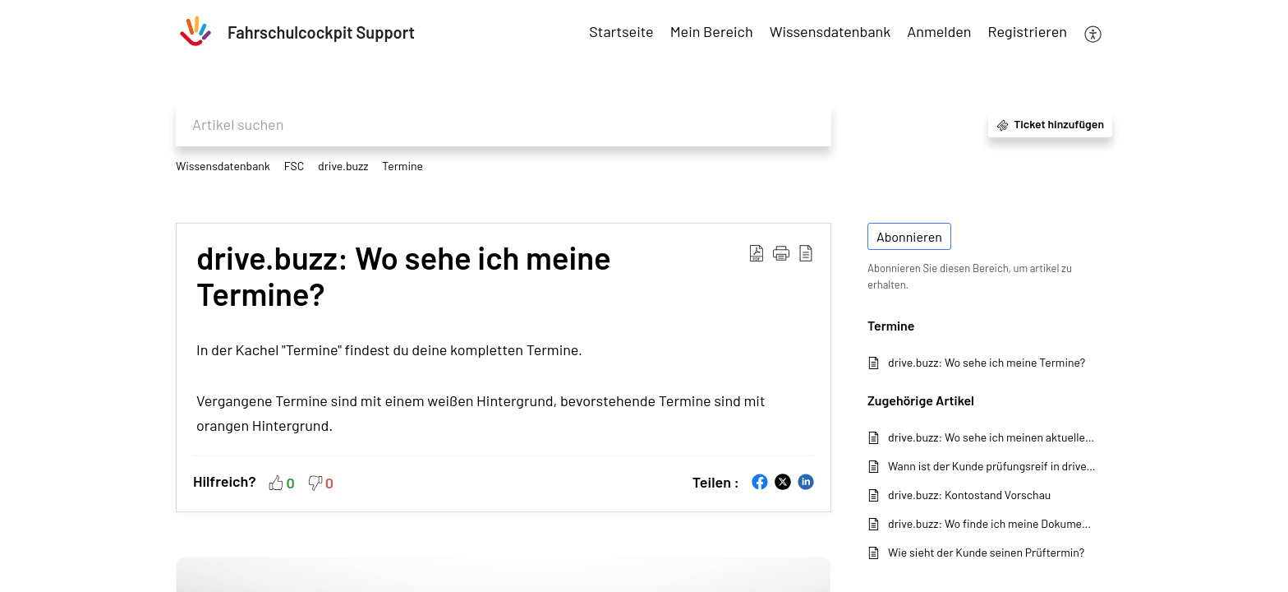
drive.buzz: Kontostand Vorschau (969, 495)
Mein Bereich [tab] (711, 31)
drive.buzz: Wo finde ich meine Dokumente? (992, 523)
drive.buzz (343, 166)
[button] (1093, 32)
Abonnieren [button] (909, 236)
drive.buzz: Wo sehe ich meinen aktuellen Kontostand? (992, 437)
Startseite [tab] (621, 31)
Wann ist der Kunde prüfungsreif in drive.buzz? (992, 466)
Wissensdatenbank (223, 166)
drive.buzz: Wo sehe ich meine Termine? (986, 362)
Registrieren (1027, 31)
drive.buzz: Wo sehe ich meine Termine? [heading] (403, 276)
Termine (402, 166)
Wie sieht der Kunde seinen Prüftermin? (986, 552)
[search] (503, 124)
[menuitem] (939, 32)
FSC (294, 166)
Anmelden (939, 31)
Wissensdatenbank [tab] (830, 31)
